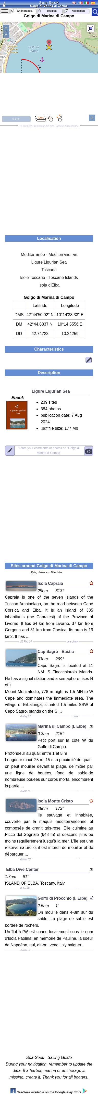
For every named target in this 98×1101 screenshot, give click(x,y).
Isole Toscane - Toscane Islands (49, 277)
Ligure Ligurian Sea (49, 262)
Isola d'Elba (49, 285)
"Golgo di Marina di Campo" (49, 450)
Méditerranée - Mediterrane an (49, 254)
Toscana (49, 270)
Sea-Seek (49, 3)
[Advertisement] (49, 179)
